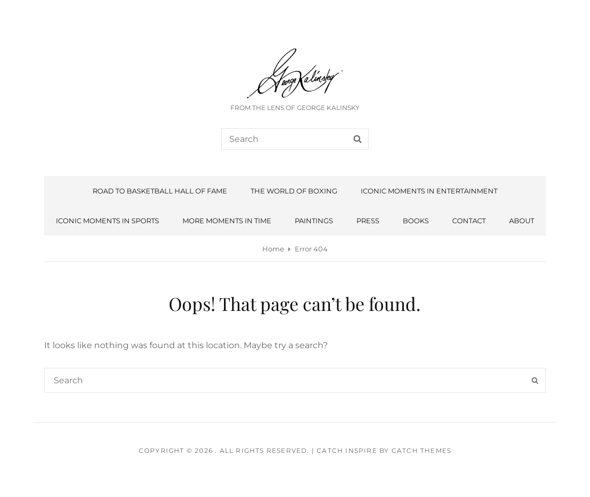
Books (416, 220)
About (521, 220)
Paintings (314, 220)
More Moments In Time (226, 220)
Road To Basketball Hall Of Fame (160, 191)
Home (273, 249)
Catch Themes (421, 450)
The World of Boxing (294, 191)
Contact (469, 220)
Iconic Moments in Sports (107, 220)
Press (367, 220)
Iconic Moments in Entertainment (429, 191)
